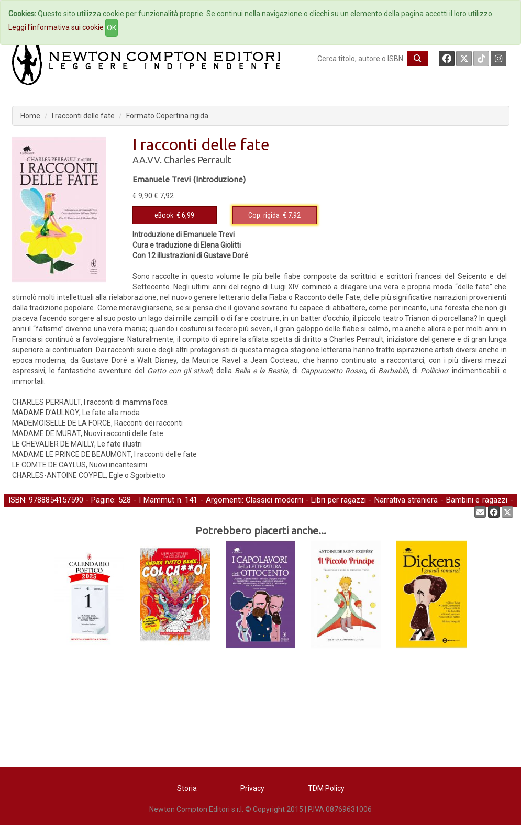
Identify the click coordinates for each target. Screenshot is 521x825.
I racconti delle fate (83, 116)
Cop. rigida (264, 215)
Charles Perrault (197, 159)
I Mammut (156, 500)
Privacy (252, 788)
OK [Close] (111, 28)
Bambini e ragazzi (476, 500)
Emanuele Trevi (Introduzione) (189, 179)
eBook (163, 215)
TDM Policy (326, 788)
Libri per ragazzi (338, 500)
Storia (187, 788)
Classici (21, 511)
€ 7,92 (274, 215)
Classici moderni (274, 500)
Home (30, 116)
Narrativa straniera (406, 500)
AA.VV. (147, 159)
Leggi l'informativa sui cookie (56, 27)
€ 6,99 (174, 215)
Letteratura (61, 511)
